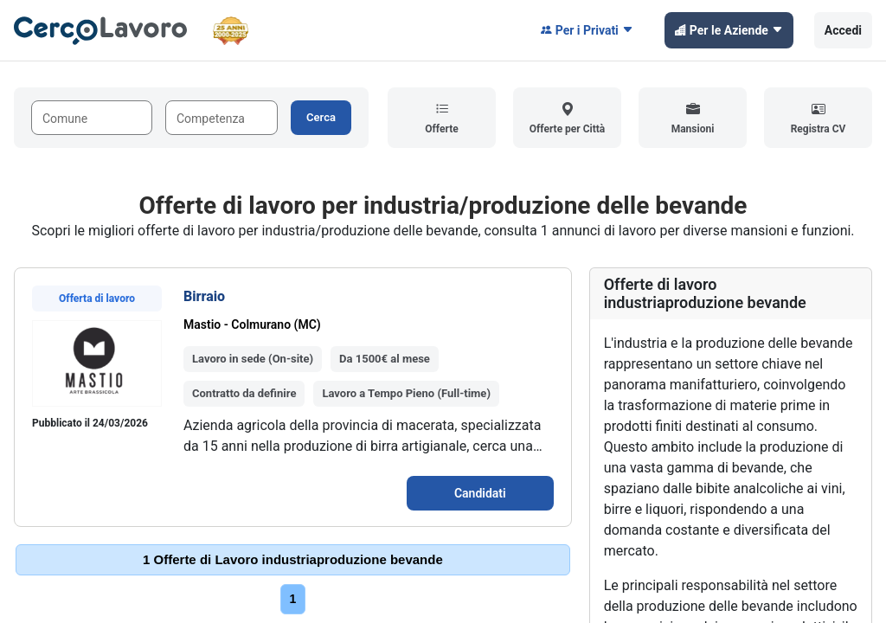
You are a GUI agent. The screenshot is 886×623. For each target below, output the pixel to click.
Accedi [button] (843, 30)
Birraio (204, 296)
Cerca (321, 117)
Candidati (480, 493)
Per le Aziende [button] (729, 30)
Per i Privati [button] (587, 30)
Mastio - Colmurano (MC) (252, 324)
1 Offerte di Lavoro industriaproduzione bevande (293, 559)
